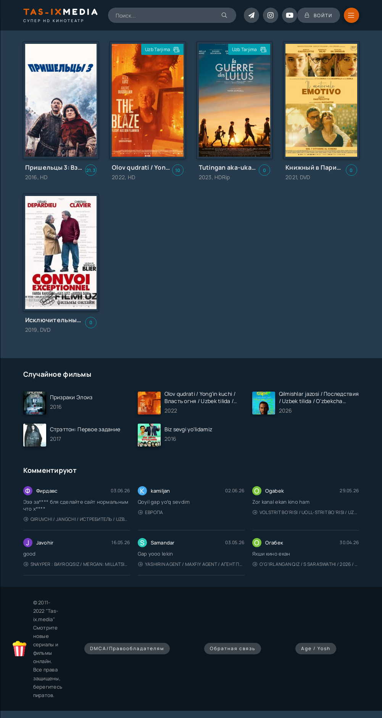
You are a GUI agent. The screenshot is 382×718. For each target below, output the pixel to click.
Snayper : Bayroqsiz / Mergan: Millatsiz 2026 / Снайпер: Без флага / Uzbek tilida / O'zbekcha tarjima (77, 564)
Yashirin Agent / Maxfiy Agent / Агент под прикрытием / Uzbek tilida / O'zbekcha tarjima (191, 564)
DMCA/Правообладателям (127, 648)
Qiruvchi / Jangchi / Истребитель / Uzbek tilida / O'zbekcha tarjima (77, 519)
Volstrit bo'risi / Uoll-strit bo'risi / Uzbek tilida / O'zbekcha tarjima (306, 512)
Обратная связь (232, 648)
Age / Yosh (315, 648)
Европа (150, 512)
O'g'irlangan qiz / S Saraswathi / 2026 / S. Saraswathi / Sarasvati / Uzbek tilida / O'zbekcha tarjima (306, 564)
